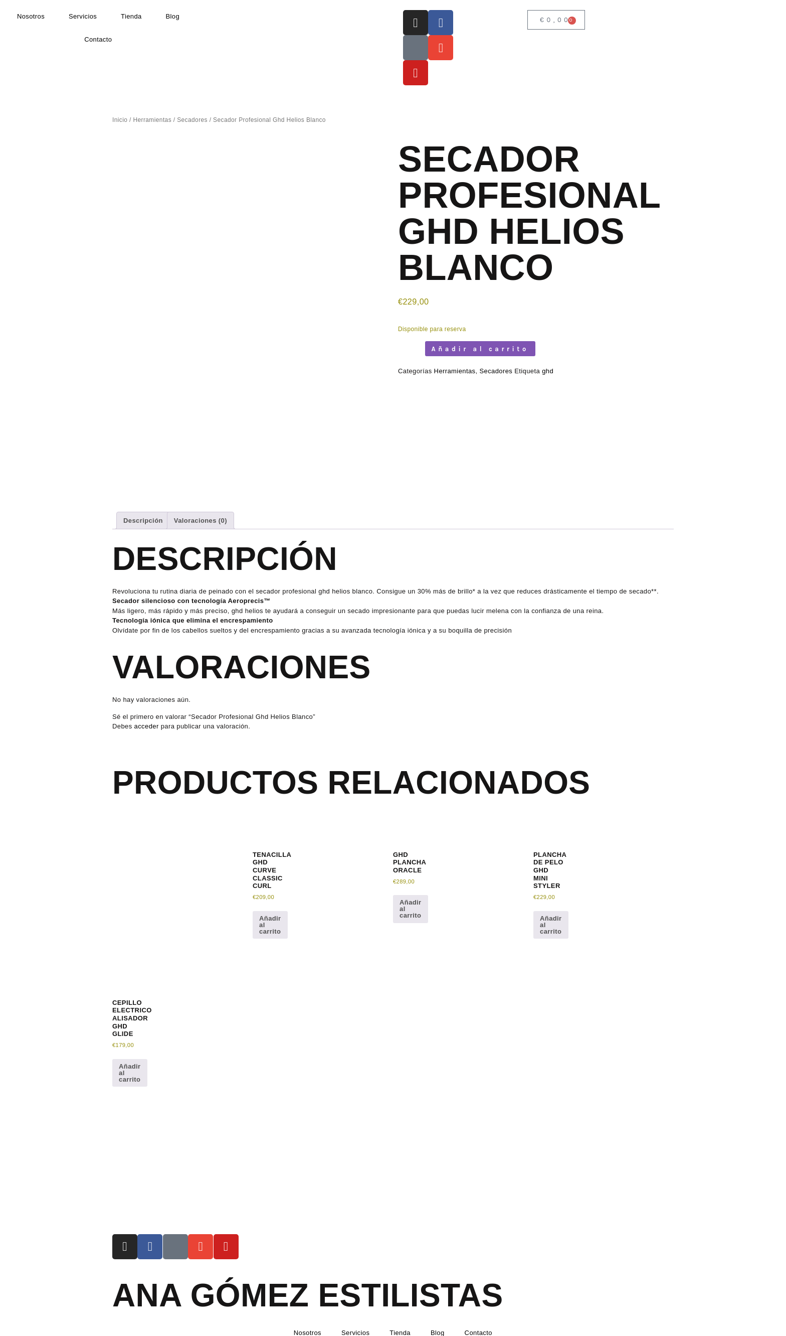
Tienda (131, 16)
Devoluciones (313, 1326)
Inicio (119, 119)
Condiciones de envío (373, 1326)
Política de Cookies (257, 1326)
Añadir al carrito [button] (270, 891)
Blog (172, 16)
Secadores (192, 119)
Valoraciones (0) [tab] (200, 487)
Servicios (83, 16)
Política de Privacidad (187, 1326)
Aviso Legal (130, 1326)
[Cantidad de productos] (409, 348)
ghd (547, 371)
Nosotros (31, 16)
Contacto (98, 39)
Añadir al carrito (480, 349)
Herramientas (152, 119)
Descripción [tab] (143, 487)
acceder (146, 693)
